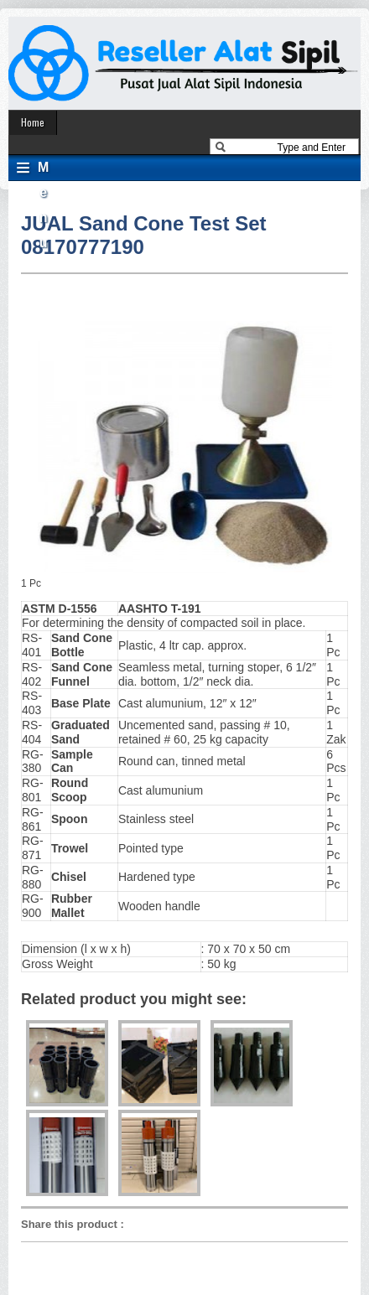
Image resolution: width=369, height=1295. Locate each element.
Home (32, 122)
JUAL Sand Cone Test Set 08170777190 (144, 235)
